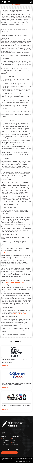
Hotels (13, 442)
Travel (13, 440)
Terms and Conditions (11, 459)
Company (4, 438)
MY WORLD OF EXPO (28, 461)
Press (3, 442)
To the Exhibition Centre (17, 446)
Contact (4, 446)
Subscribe (9, 452)
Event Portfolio (5, 440)
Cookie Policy (3, 459)
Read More (5, 365)
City (13, 438)
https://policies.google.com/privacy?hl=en (16, 282)
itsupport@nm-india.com (19, 313)
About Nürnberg (5, 444)
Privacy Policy (28, 458)
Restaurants (15, 444)
